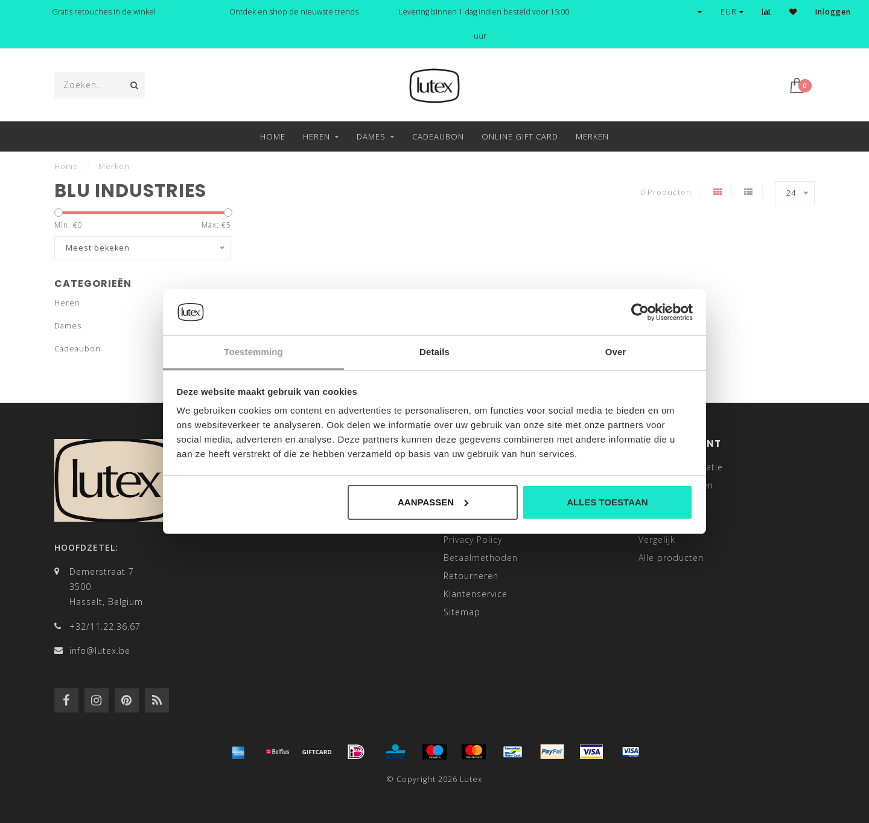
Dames (371, 136)
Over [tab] (615, 352)
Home (272, 136)
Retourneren (471, 575)
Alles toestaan (607, 502)
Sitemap (462, 612)
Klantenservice (476, 594)
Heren (316, 136)
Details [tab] (434, 352)
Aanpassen (433, 502)
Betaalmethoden (481, 557)
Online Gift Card (520, 136)
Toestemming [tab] (253, 352)
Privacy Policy (473, 539)
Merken (592, 136)
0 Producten (666, 192)
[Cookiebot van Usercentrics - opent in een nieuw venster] (640, 312)
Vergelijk (656, 539)
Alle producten (671, 557)
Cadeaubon (438, 136)
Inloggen (833, 12)
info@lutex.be (99, 650)
